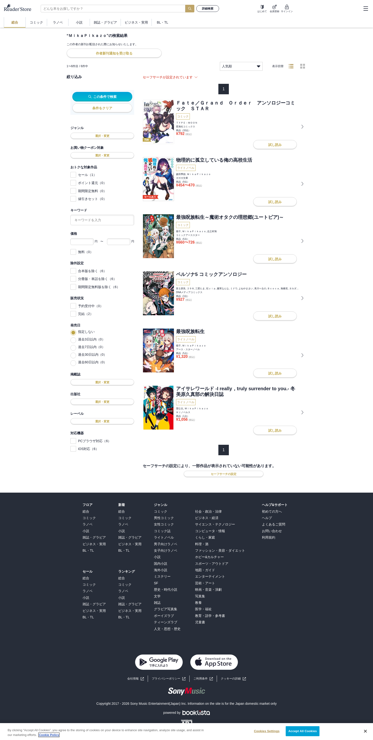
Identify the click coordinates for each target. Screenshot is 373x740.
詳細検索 (207, 8)
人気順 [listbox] (241, 66)
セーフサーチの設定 (223, 474)
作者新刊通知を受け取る (114, 53)
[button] (233, 678)
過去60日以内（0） (92, 362)
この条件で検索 (102, 97)
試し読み (275, 145)
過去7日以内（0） (91, 347)
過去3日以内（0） (91, 339)
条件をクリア (102, 108)
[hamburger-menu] (365, 8)
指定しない (86, 332)
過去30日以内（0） (92, 354)
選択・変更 (102, 136)
